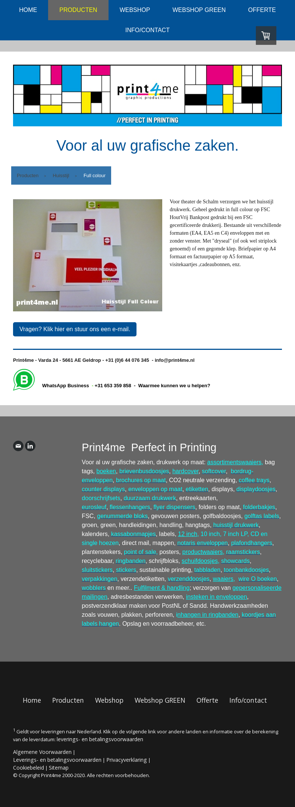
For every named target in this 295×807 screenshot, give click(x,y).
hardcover (185, 471)
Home (28, 10)
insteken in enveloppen (216, 597)
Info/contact (147, 30)
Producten (78, 10)
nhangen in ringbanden (208, 615)
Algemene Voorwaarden (42, 751)
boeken (106, 471)
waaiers (223, 579)
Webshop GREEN (199, 10)
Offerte (262, 10)
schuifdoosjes (200, 561)
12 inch (187, 534)
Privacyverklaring (126, 759)
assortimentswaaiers (234, 462)
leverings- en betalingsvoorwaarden (100, 739)
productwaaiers (202, 552)
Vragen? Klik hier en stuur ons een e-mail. (74, 329)
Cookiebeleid (28, 767)
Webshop (135, 10)
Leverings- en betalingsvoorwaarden (57, 759)
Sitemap (59, 767)
